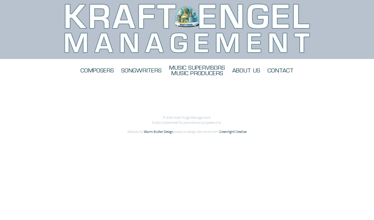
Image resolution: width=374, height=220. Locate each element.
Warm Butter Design (159, 131)
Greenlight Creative (233, 131)
